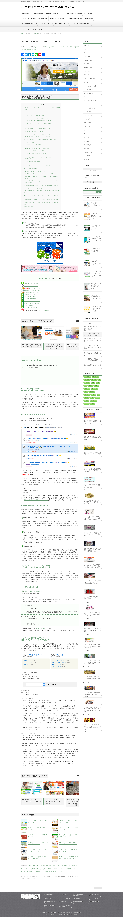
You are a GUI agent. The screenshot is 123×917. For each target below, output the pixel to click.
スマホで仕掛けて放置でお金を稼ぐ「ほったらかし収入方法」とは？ (92, 534)
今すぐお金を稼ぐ (77, 896)
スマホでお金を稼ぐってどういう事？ (78, 893)
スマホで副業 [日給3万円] (29, 305)
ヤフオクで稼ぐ (67, 47)
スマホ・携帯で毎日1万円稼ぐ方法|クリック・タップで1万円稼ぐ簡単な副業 (92, 486)
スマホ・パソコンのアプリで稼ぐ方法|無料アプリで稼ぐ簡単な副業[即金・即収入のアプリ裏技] (92, 709)
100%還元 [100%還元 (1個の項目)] (94, 379)
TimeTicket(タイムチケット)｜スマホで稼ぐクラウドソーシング (39, 131)
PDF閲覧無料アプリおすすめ (78, 901)
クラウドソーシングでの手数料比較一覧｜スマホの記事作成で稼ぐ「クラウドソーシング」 (68, 858)
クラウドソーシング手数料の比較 (33, 591)
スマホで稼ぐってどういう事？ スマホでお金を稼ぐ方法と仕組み (93, 340)
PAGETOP (98, 886)
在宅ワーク (51, 872)
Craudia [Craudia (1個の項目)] (86, 403)
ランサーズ (43, 872)
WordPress (53, 912)
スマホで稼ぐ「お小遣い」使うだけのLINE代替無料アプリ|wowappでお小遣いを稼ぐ (92, 582)
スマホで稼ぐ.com (48, 892)
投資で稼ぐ (46, 310)
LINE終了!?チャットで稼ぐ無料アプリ (33, 283)
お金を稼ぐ (42, 865)
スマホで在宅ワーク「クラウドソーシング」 (34, 115)
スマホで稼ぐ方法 (67, 46)
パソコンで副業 (66, 870)
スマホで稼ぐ (60, 868)
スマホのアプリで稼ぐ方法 (93, 901)
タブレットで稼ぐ (46, 870)
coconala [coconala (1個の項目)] (86, 400)
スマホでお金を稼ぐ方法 (44, 868)
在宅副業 (27, 49)
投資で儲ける (87, 145)
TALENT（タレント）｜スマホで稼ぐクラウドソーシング (37, 123)
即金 (85, 134)
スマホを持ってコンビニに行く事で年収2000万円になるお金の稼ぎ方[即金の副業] (92, 662)
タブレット (24, 47)
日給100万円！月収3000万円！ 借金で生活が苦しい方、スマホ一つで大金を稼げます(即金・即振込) (92, 727)
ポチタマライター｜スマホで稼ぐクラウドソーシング (37, 136)
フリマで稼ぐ (53, 47)
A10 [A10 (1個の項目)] (98, 382)
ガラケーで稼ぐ (57, 865)
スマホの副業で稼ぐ (89, 93)
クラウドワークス (40, 629)
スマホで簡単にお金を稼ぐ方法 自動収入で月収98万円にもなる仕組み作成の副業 (92, 422)
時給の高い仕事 (32, 49)
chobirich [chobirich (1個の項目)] (97, 397)
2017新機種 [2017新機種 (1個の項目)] (87, 382)
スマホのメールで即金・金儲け (93, 897)
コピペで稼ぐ (74, 865)
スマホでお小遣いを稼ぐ (90, 86)
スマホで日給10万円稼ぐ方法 (30, 299)
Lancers (37, 865)
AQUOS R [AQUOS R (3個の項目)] (87, 394)
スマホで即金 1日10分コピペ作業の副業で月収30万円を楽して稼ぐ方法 (41, 199)
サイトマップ (87, 323)
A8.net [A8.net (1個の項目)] (93, 382)
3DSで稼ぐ (87, 45)
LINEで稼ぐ (87, 56)
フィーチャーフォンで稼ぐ (27, 872)
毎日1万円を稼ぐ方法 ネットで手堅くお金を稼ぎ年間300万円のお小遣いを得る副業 (92, 550)
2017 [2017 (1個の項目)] (99, 379)
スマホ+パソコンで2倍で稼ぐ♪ (31, 286)
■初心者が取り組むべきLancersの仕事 (35, 150)
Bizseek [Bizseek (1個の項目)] (86, 397)
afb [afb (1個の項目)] (85, 385)
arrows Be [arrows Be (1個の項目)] (94, 394)
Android (36, 33)
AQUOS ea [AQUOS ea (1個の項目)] (92, 391)
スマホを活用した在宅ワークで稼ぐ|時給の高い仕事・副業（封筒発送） (41, 185)
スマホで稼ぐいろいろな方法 (93, 893)
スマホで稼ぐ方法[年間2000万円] (31, 292)
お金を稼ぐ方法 (47, 46)
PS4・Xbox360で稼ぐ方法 (49, 904)
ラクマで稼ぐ (74, 47)
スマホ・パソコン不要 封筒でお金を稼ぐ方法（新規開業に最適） (92, 354)
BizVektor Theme (62, 912)
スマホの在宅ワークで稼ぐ (30, 296)
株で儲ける (87, 156)
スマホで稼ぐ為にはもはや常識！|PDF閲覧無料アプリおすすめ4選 (92, 347)
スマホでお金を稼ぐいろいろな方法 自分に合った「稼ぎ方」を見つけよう (92, 328)
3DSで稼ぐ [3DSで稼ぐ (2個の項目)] (87, 379)
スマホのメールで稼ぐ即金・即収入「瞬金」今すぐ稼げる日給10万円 (92, 598)
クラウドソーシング (55, 46)
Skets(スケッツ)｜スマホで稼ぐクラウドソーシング (36, 118)
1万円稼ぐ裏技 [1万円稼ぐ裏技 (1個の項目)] (87, 376)
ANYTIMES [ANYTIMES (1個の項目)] (94, 388)
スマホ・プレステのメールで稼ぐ (31, 303)
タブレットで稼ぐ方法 (32, 47)
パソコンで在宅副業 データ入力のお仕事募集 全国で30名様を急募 (40, 139)
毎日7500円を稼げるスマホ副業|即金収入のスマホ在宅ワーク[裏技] (92, 438)
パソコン (39, 47)
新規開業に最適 (62, 900)
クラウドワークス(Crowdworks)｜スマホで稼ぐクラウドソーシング (39, 120)
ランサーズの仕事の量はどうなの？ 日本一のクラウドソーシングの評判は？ (42, 165)
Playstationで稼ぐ (88, 60)
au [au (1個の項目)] (98, 394)
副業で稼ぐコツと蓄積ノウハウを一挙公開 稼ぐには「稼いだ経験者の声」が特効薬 (76, 802)
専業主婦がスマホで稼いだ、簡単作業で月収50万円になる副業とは (92, 630)
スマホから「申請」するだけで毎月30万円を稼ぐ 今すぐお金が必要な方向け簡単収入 (92, 518)
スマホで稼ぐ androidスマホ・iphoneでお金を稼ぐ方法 (47, 7)
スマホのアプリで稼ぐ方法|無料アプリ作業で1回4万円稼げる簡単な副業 (92, 470)
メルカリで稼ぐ (60, 47)
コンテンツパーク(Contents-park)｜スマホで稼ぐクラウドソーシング (40, 142)
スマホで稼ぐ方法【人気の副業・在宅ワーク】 (37, 111)
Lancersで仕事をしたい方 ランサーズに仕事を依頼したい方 (38, 148)
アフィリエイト (88, 75)
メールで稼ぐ (37, 872)
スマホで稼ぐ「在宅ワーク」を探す (33, 168)
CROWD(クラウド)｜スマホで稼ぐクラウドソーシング (37, 126)
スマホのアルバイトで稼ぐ (30, 294)
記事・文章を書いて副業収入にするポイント (36, 500)
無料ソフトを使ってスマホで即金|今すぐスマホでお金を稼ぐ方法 (92, 366)
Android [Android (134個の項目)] (96, 385)
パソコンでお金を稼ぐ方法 (56, 870)
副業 (47, 872)
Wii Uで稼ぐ (87, 63)
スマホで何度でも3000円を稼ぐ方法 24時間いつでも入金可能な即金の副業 (92, 614)
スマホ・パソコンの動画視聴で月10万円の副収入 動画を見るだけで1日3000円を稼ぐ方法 (92, 566)
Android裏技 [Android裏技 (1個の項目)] (87, 388)
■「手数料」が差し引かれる (33, 161)
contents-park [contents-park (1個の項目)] (93, 400)
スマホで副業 (53, 868)
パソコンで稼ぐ (74, 870)
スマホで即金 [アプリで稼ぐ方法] (36, 288)
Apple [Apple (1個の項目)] (86, 391)
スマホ (61, 46)
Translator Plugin (92, 170)
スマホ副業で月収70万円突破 (49, 901)
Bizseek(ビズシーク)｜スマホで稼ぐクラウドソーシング (37, 134)
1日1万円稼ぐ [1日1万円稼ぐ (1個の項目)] (95, 376)
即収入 (86, 130)
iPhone (41, 46)
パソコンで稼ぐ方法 (46, 47)
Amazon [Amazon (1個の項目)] (90, 385)
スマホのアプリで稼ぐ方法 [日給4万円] (33, 290)
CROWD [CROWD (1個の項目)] (92, 403)
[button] (78, 321)
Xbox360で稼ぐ (88, 67)
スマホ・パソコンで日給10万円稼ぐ (32, 301)
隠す (42, 104)
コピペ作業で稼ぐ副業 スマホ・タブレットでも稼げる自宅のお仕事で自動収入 (92, 646)
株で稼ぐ (41, 310)
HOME (22, 33)
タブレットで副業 (37, 870)
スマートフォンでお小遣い (64, 897)
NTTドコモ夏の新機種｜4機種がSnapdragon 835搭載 (92, 693)
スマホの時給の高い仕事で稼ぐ (31, 307)
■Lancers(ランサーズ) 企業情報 (34, 144)
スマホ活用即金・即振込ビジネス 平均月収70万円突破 (92, 359)
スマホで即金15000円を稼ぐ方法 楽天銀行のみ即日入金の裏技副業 (92, 678)
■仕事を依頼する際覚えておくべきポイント (36, 153)
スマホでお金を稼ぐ (33, 868)
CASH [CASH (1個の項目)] (92, 397)
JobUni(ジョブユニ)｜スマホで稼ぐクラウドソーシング (37, 128)
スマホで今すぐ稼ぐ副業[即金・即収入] (64, 904)
